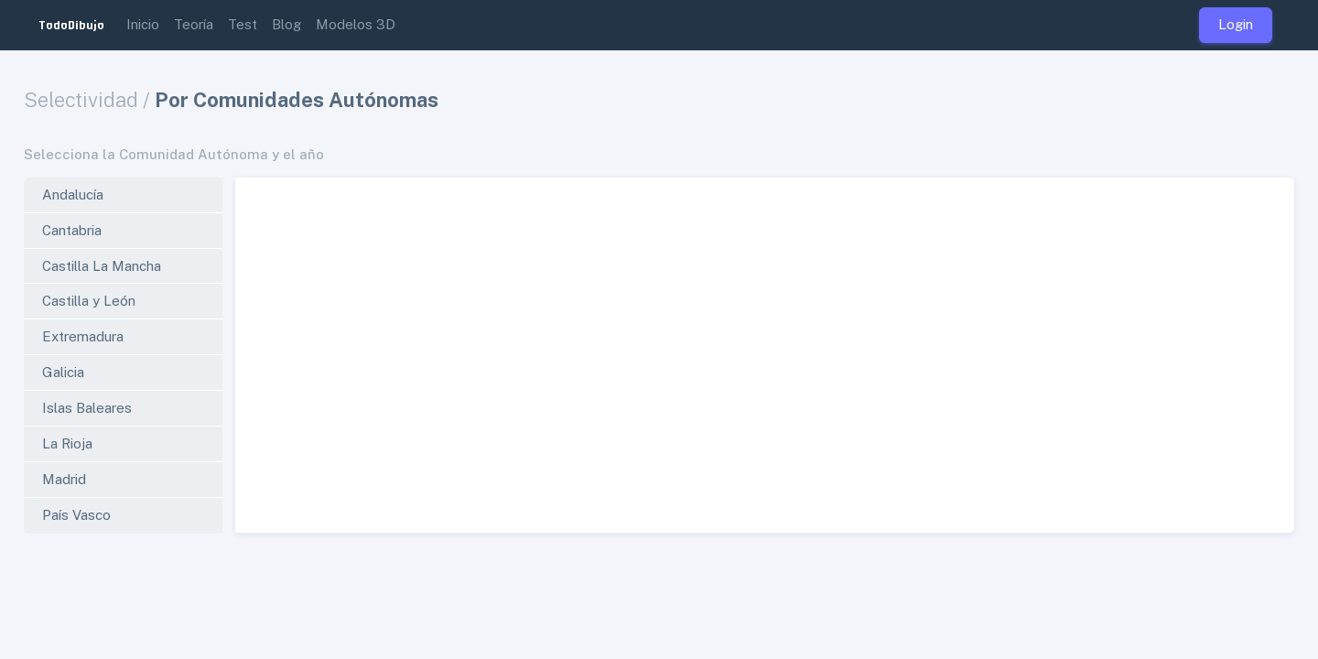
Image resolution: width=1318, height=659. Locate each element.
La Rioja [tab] (67, 443)
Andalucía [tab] (72, 194)
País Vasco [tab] (76, 515)
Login (1235, 24)
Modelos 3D (355, 24)
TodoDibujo (71, 24)
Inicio (142, 24)
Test (242, 24)
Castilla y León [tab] (88, 300)
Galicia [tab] (63, 372)
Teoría (193, 24)
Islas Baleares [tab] (87, 408)
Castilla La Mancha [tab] (101, 266)
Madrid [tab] (64, 479)
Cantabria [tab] (72, 230)
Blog (286, 24)
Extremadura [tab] (83, 336)
